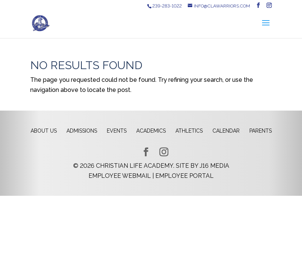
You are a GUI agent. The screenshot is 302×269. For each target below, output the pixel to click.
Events (117, 131)
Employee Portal (184, 175)
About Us (44, 131)
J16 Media (214, 165)
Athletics (189, 131)
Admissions (81, 131)
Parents (260, 131)
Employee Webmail (119, 175)
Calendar (226, 131)
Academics (151, 131)
